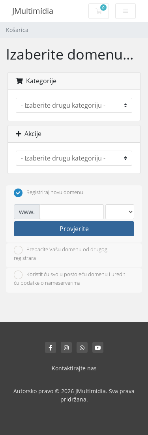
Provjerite (74, 228)
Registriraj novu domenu (48, 193)
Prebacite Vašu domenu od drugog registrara (60, 253)
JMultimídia (32, 11)
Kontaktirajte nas (74, 368)
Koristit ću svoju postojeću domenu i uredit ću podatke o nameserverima (69, 278)
